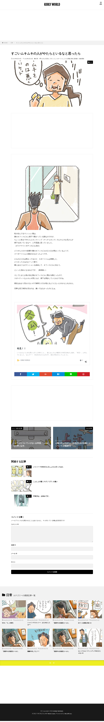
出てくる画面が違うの (85, 623)
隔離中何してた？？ (34, 652)
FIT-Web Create (50, 715)
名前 (13, 545)
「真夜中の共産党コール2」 (11, 652)
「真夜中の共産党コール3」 (62, 623)
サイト (13, 562)
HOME (6, 43)
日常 (12, 43)
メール (14, 553)
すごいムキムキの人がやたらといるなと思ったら (29, 43)
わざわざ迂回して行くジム (48, 58)
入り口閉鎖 (67, 58)
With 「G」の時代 (8, 623)
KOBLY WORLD (52, 4)
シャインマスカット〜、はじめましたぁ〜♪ (38, 624)
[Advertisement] (52, 25)
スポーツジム (60, 58)
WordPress (69, 715)
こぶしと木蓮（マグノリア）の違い (48, 481)
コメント (15, 524)
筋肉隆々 (76, 58)
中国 (30, 466)
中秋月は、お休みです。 (43, 496)
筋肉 (72, 58)
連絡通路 (81, 58)
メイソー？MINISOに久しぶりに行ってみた (51, 467)
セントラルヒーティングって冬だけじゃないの (89, 653)
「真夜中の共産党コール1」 (62, 652)
